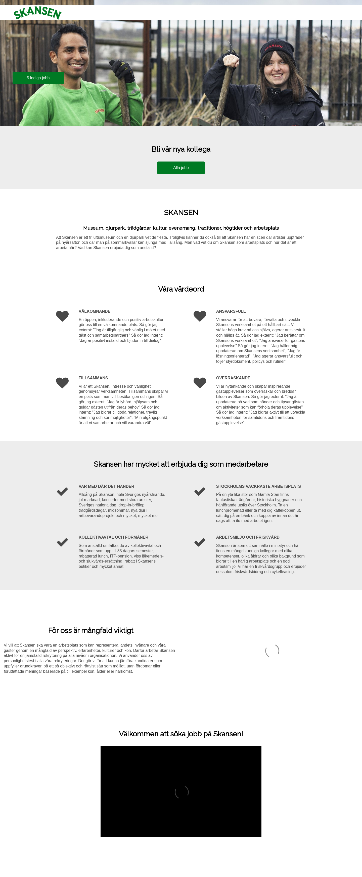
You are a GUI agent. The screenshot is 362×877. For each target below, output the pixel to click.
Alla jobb (181, 168)
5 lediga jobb (38, 78)
